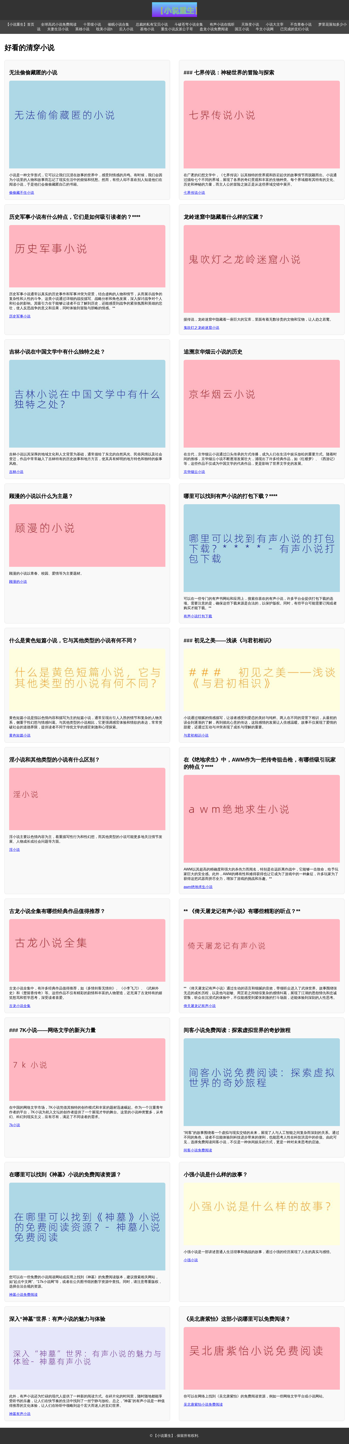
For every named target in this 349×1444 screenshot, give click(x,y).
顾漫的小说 (18, 582)
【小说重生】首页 (20, 24)
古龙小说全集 (19, 1006)
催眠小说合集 (118, 24)
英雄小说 (82, 29)
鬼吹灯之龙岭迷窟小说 (201, 328)
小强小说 (191, 1260)
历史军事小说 (19, 316)
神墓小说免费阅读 (23, 1295)
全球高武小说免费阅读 (59, 24)
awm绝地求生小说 (198, 887)
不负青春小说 (301, 24)
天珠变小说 (250, 24)
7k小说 (14, 1125)
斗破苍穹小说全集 (188, 24)
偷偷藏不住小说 (21, 193)
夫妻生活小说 (58, 29)
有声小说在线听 (222, 24)
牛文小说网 (265, 29)
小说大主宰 (275, 24)
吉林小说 (16, 472)
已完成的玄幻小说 (294, 29)
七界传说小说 (194, 193)
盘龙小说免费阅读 (214, 29)
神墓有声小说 (19, 1414)
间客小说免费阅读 (198, 1150)
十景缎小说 (92, 24)
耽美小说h (104, 29)
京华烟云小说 (194, 472)
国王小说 (242, 29)
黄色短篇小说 (19, 735)
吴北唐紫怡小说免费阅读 (203, 1404)
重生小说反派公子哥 (177, 29)
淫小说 (14, 850)
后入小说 (126, 29)
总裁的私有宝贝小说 (152, 24)
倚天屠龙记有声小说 (200, 1006)
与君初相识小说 (196, 735)
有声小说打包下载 (198, 616)
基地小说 (147, 29)
